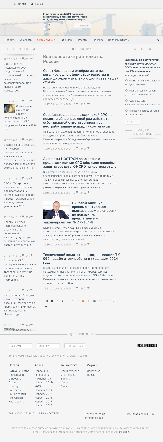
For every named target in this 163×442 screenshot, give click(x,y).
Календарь (66, 39)
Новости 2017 (43, 401)
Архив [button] (39, 365)
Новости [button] (10, 39)
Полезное (97, 39)
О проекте (15, 378)
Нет (48, 24)
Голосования (43, 374)
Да (47, 29)
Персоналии (16, 374)
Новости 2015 (43, 393)
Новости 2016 (43, 397)
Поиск (37, 3)
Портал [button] (14, 365)
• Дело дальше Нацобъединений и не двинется (142, 102)
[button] (158, 40)
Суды (64, 386)
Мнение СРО (142, 49)
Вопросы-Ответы (119, 39)
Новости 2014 (43, 390)
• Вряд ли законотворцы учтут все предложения (140, 92)
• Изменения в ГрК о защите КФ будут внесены (142, 82)
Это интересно (70, 371)
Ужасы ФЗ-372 (46, 39)
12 (107, 301)
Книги (64, 382)
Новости (83, 49)
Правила (14, 382)
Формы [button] (92, 365)
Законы (66, 378)
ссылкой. (124, 431)
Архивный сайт (44, 378)
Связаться (93, 371)
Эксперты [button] (26, 39)
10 (94, 301)
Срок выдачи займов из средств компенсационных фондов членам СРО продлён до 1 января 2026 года (20, 118)
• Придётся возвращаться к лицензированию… (142, 113)
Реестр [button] (82, 39)
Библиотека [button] (69, 365)
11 (100, 301)
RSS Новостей (17, 393)
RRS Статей (16, 397)
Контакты (15, 390)
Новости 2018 (43, 405)
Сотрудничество (19, 371)
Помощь (14, 386)
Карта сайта (16, 401)
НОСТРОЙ (53, 413)
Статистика (68, 374)
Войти (20, 3)
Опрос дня (41, 371)
